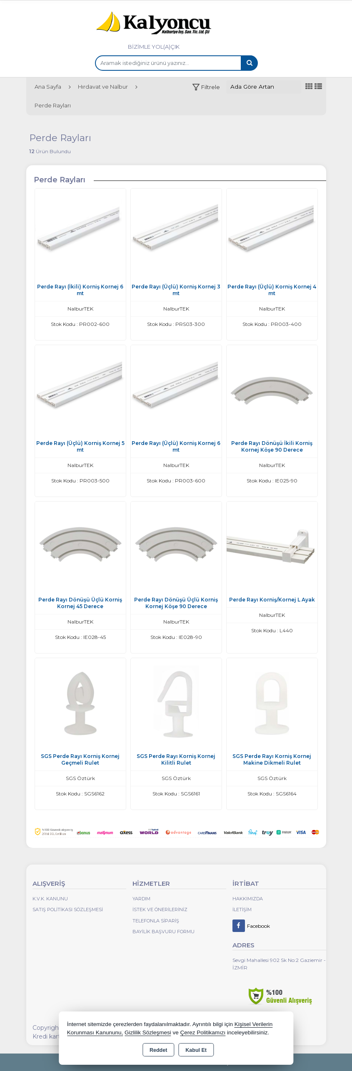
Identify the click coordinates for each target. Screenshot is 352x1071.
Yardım (141, 899)
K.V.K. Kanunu (50, 899)
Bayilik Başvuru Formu (163, 931)
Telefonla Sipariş (155, 921)
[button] (206, 87)
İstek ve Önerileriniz (159, 909)
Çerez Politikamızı (203, 1032)
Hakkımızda (247, 899)
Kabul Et (196, 1050)
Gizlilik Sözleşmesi (148, 1032)
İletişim (242, 909)
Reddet (158, 1050)
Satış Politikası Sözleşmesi (67, 909)
